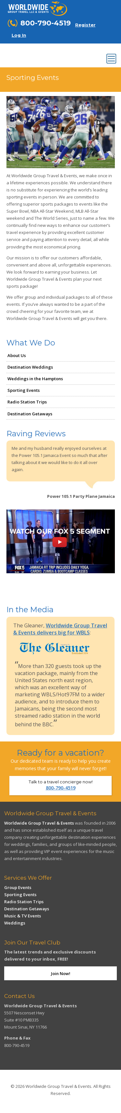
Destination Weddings (30, 367)
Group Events (17, 887)
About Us (16, 355)
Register (85, 24)
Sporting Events (23, 390)
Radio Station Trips (27, 402)
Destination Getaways (29, 414)
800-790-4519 (61, 788)
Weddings (14, 923)
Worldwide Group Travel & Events (39, 823)
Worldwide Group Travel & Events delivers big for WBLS (60, 629)
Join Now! (60, 973)
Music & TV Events (22, 916)
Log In (19, 35)
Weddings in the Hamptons (35, 379)
